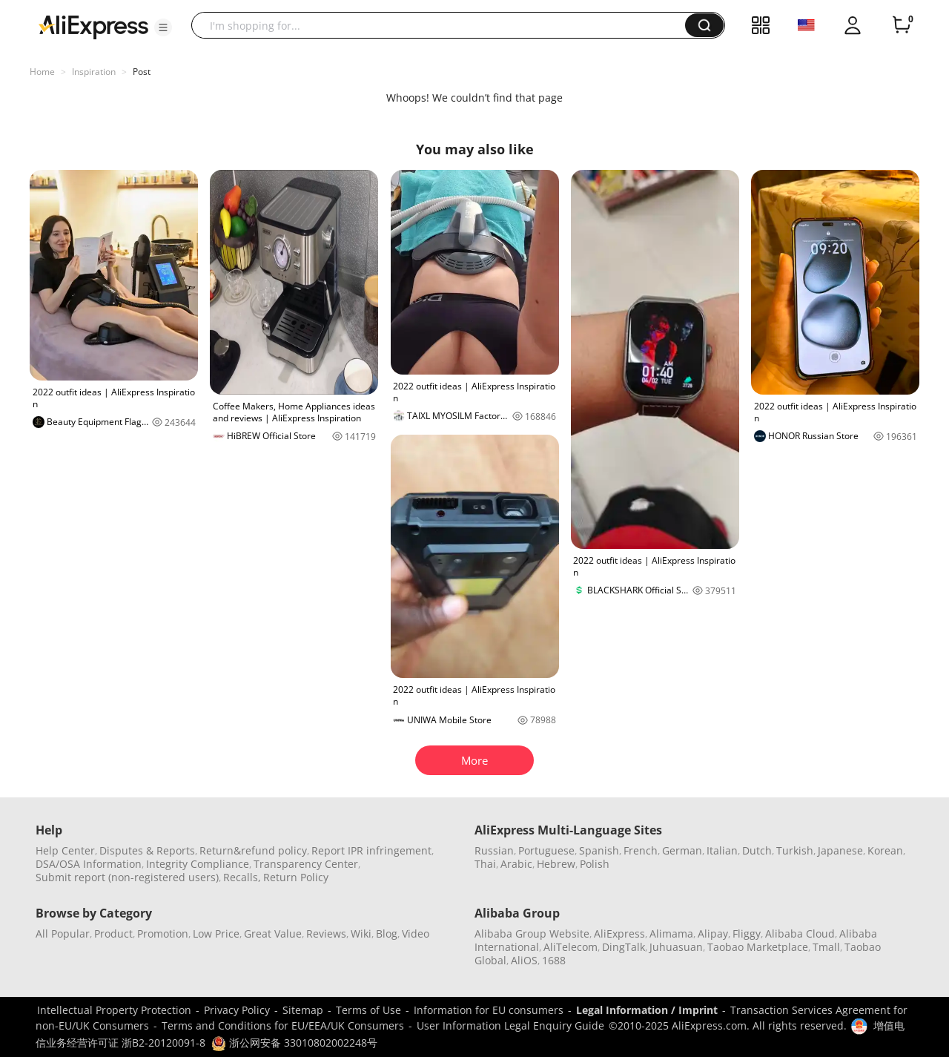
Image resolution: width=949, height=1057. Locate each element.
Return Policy (295, 877)
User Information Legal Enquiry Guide (510, 1025)
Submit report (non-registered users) (127, 877)
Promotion (162, 933)
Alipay (713, 933)
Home (42, 71)
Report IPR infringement (371, 850)
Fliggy (747, 933)
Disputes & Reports (147, 850)
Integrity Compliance (197, 864)
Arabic (516, 864)
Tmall (826, 947)
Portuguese (546, 850)
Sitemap (302, 1010)
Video (415, 933)
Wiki (361, 933)
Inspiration (94, 71)
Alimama (671, 933)
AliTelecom (570, 947)
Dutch (757, 850)
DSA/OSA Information (89, 864)
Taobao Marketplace (757, 947)
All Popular (63, 933)
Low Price (216, 933)
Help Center (65, 850)
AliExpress (619, 933)
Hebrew (556, 864)
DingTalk (623, 947)
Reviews (326, 933)
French (641, 850)
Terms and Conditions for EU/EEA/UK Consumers (283, 1025)
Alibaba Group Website (531, 933)
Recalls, (242, 877)
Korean (885, 850)
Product (113, 933)
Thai (485, 864)
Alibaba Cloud (800, 933)
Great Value (273, 933)
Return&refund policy (253, 850)
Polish (594, 864)
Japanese (840, 850)
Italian (722, 850)
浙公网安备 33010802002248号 (294, 1042)
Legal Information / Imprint (647, 1010)
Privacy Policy (237, 1010)
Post (142, 71)
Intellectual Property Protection (114, 1010)
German (682, 850)
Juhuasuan (676, 947)
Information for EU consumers (488, 1010)
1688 (554, 960)
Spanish (599, 850)
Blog (386, 933)
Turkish (794, 850)
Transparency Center (306, 864)
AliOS (524, 960)
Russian (494, 850)
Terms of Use (368, 1010)
